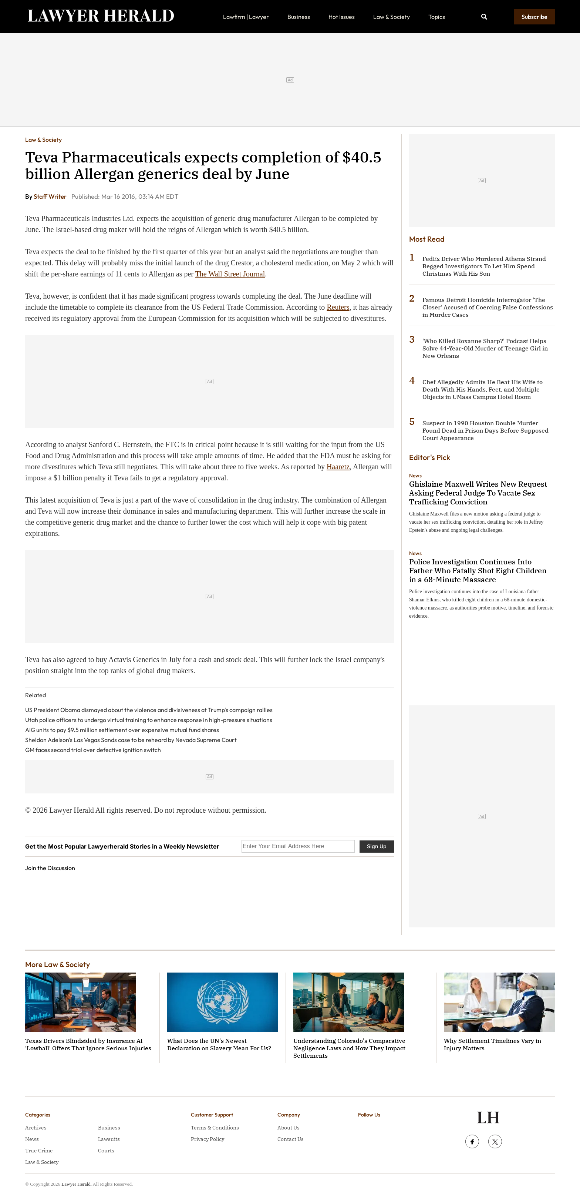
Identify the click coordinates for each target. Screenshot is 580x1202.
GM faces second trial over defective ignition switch (93, 749)
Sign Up (377, 846)
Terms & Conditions (215, 1127)
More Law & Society (57, 964)
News (415, 475)
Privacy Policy (207, 1139)
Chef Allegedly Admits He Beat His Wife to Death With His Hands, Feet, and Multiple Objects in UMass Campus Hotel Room (482, 389)
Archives (36, 1127)
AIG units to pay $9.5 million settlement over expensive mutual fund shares (122, 729)
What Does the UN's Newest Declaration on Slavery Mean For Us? (219, 1044)
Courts (106, 1150)
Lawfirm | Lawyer (246, 16)
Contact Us (290, 1139)
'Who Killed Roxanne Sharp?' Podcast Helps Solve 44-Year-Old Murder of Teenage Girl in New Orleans (485, 348)
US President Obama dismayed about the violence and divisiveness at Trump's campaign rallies (149, 710)
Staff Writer (51, 196)
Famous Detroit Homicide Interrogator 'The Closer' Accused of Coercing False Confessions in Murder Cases (487, 307)
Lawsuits (109, 1139)
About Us (288, 1127)
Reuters (338, 307)
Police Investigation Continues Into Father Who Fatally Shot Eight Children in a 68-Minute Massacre (478, 570)
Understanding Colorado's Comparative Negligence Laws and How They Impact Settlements (349, 1048)
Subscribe (534, 16)
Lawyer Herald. (76, 1184)
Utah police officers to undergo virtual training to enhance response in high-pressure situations (148, 719)
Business (298, 16)
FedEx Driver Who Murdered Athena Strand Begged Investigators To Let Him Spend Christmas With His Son (484, 266)
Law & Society (391, 16)
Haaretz (338, 467)
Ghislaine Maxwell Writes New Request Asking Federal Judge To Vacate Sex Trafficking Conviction (478, 493)
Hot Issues (341, 16)
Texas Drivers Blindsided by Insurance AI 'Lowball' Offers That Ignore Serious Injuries (88, 1044)
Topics (436, 16)
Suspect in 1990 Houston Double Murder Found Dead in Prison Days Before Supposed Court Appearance (485, 430)
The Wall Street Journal (230, 274)
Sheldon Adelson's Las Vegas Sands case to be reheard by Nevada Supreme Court (131, 739)
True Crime (39, 1150)
